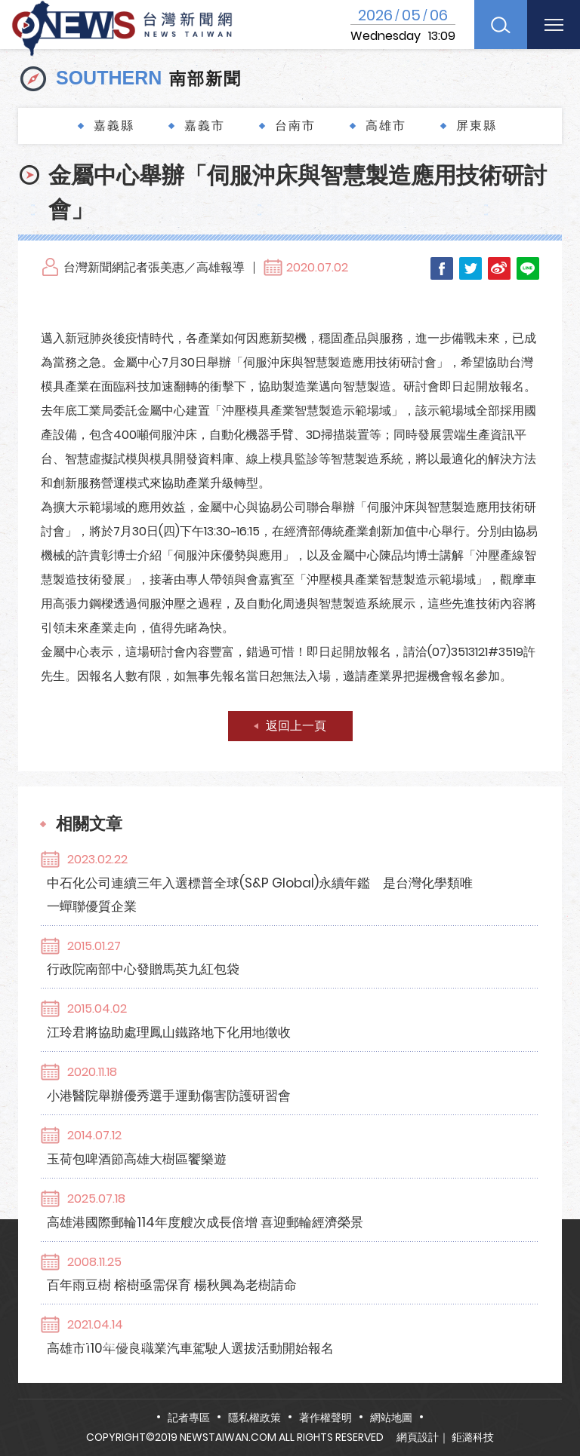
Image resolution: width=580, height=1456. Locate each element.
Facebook (441, 268)
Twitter (470, 268)
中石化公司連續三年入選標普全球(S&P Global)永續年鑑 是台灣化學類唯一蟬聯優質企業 (331, 869)
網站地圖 (391, 1417)
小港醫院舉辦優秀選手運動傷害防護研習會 (253, 998)
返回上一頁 (296, 725)
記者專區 (189, 1417)
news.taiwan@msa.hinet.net (286, 1372)
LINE (528, 268)
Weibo (499, 268)
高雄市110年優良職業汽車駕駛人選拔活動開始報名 (274, 1154)
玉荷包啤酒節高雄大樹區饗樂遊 (221, 1037)
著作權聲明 (325, 1417)
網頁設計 (417, 1437)
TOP (550, 1400)
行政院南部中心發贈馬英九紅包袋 (227, 920)
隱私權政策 (254, 1417)
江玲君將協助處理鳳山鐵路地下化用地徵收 (253, 958)
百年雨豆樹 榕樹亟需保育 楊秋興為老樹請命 (256, 1115)
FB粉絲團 (428, 1371)
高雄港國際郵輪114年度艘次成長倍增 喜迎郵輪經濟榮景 (289, 1076)
